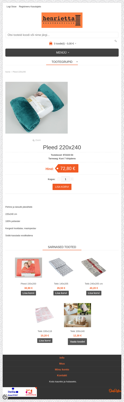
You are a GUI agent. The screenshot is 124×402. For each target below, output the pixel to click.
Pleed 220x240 (19, 72)
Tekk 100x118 (45, 331)
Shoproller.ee (115, 391)
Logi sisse (11, 6)
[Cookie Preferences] (5, 397)
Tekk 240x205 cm (94, 283)
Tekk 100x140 (77, 331)
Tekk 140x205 (61, 283)
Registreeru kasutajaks (30, 6)
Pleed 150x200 (28, 283)
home (7, 72)
